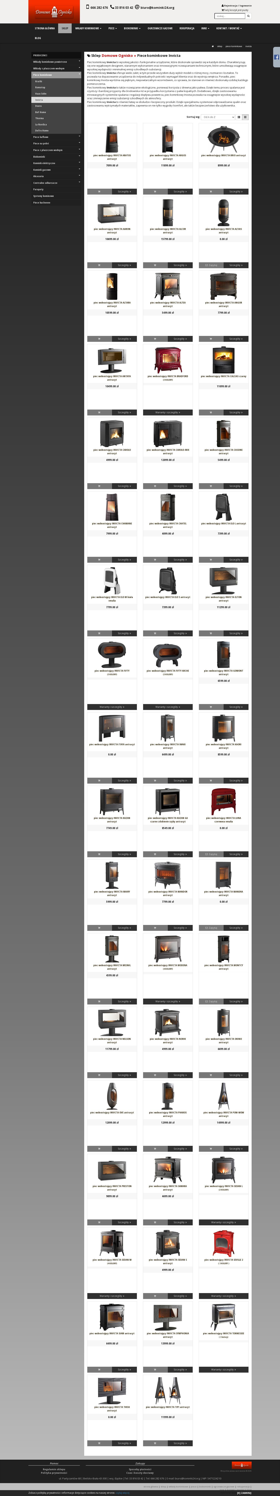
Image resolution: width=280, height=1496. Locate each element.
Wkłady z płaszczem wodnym (56, 68)
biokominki (132, 28)
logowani (245, 5)
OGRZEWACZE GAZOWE (225, 1486)
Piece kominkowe (234, 46)
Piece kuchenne (41, 202)
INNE (222, 1489)
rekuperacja (187, 28)
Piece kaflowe (56, 137)
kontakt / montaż (229, 28)
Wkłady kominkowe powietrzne (56, 61)
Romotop (40, 87)
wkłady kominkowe (88, 28)
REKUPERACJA (245, 1486)
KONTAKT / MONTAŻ (236, 1489)
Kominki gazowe (56, 169)
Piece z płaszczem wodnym (56, 150)
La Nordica (41, 124)
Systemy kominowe (43, 196)
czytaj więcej (122, 1492)
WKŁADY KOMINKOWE (180, 1486)
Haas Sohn (40, 93)
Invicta (249, 46)
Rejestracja (231, 5)
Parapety (38, 189)
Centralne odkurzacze (56, 183)
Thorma (39, 118)
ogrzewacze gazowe (160, 28)
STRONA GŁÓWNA (152, 1486)
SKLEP (219, 46)
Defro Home (42, 130)
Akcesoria (56, 176)
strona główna (45, 28)
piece (112, 28)
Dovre (38, 106)
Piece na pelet (56, 143)
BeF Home (40, 112)
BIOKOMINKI (206, 1486)
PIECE (195, 1486)
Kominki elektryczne (56, 163)
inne (205, 28)
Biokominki (56, 156)
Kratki (38, 81)
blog (38, 38)
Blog (249, 1489)
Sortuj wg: (193, 117)
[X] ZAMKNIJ (244, 1493)
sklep (65, 28)
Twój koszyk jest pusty (235, 10)
